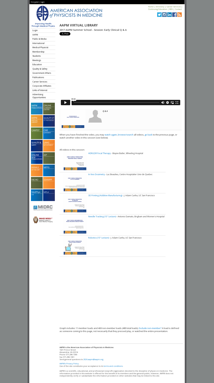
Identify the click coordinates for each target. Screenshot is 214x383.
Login (42, 2)
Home (151, 6)
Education (37, 64)
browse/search (125, 134)
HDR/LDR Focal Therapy (99, 153)
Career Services (174, 6)
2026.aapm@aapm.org (93, 359)
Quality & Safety (39, 68)
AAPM (35, 34)
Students (36, 56)
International (38, 43)
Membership (38, 51)
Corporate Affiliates (41, 85)
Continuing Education (157, 9)
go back (148, 134)
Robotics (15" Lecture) (98, 237)
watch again (111, 134)
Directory (160, 6)
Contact (178, 9)
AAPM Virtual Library (79, 25)
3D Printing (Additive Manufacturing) (105, 195)
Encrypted (35, 2)
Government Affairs (41, 73)
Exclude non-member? (150, 328)
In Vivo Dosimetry (96, 174)
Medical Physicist (40, 47)
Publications (38, 77)
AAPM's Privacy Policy (69, 363)
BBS (171, 9)
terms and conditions (113, 366)
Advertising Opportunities (39, 96)
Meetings (36, 60)
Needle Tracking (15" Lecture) (102, 216)
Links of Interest (39, 90)
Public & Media (39, 38)
